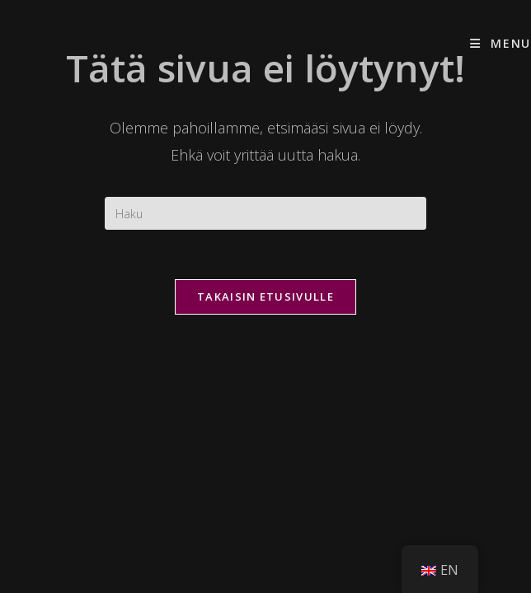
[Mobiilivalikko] (500, 43)
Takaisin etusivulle (265, 296)
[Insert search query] (265, 213)
